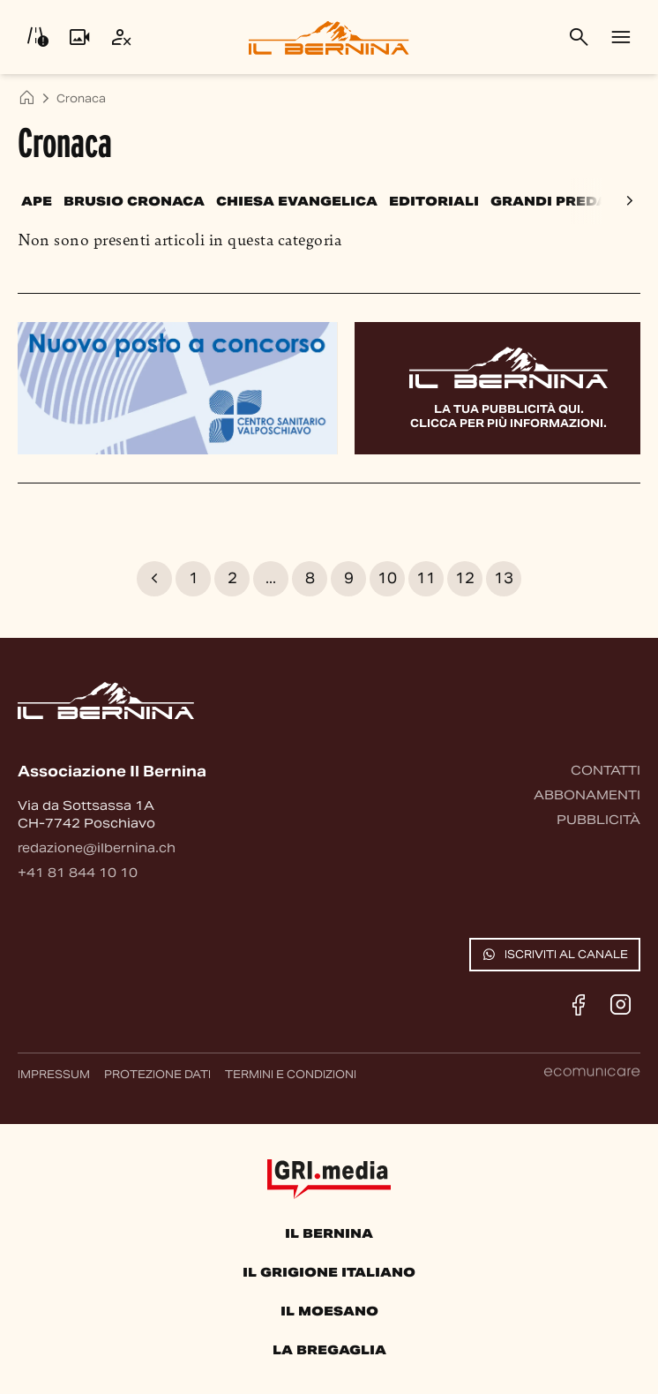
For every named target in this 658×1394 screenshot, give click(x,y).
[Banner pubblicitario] (177, 387)
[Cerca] (578, 37)
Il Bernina (329, 1233)
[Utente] (121, 37)
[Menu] (621, 37)
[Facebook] (578, 1005)
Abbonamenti (587, 795)
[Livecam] (79, 37)
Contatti (605, 770)
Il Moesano (329, 1311)
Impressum (54, 1074)
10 (387, 578)
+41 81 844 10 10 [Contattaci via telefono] (78, 873)
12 (465, 578)
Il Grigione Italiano (329, 1272)
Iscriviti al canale (555, 955)
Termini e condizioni (290, 1074)
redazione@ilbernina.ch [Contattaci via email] (97, 848)
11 (426, 578)
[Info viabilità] (37, 37)
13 (503, 578)
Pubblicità (598, 820)
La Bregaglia (329, 1350)
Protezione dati (157, 1074)
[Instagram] (621, 1005)
